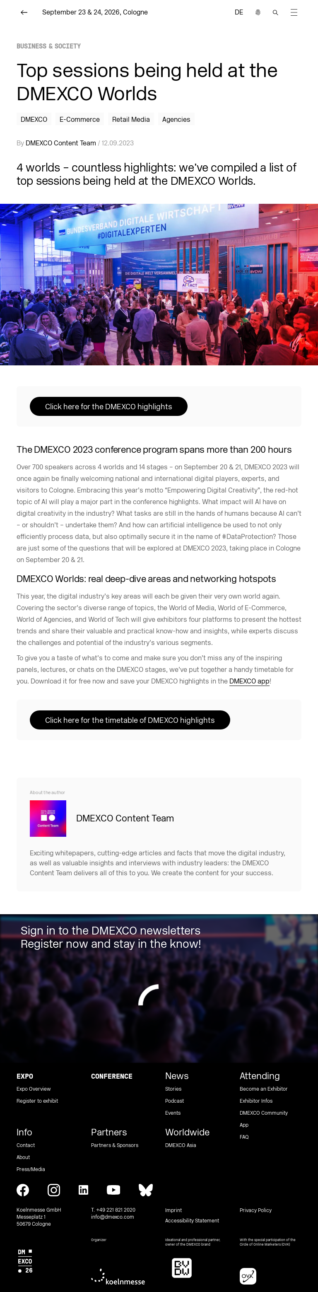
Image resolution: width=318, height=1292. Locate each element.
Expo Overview (34, 1089)
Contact (26, 1145)
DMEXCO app (249, 681)
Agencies (176, 120)
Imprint (173, 1210)
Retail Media (131, 120)
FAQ (244, 1137)
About (23, 1157)
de (239, 12)
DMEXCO (34, 120)
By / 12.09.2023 (75, 143)
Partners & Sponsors (114, 1145)
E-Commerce (80, 120)
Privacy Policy (256, 1210)
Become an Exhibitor (264, 1089)
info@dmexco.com (112, 1217)
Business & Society (49, 46)
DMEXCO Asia (180, 1145)
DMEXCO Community (264, 1113)
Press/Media (31, 1169)
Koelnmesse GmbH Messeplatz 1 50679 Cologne (39, 1217)
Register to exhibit (37, 1101)
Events (173, 1113)
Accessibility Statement (192, 1221)
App (244, 1125)
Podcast (174, 1101)
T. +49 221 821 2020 (113, 1210)
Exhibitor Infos (256, 1101)
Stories (173, 1089)
